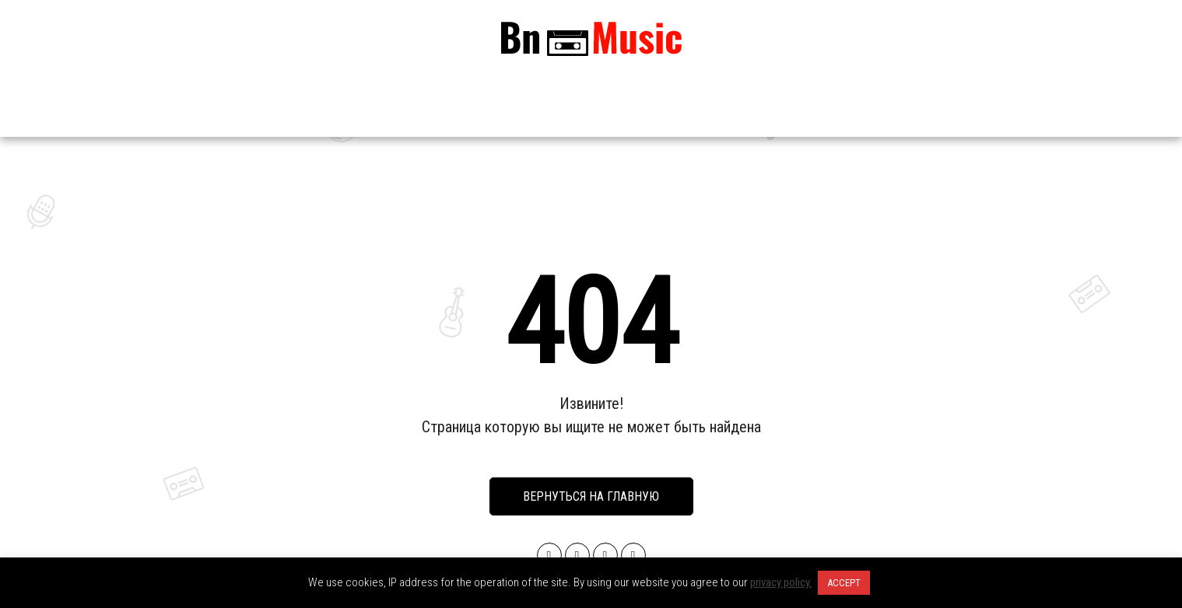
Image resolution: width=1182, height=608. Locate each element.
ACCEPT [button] (844, 583)
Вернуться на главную (591, 496)
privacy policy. (781, 582)
